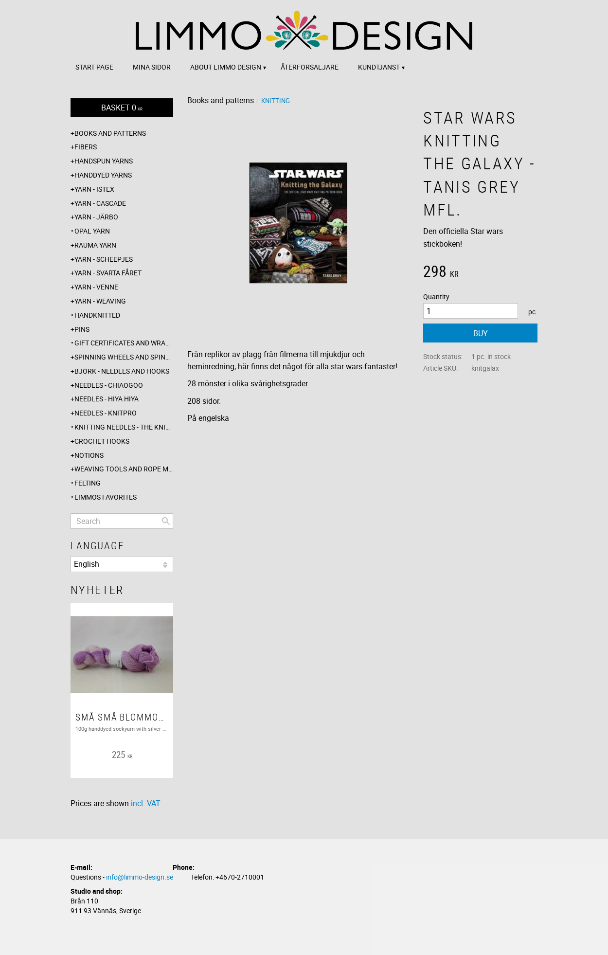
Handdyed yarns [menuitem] (103, 175)
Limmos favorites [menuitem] (105, 497)
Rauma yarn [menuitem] (95, 245)
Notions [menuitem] (89, 455)
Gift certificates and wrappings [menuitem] (123, 342)
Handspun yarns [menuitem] (103, 160)
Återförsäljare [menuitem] (310, 67)
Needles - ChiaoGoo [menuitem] (108, 385)
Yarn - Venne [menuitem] (96, 286)
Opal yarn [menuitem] (92, 230)
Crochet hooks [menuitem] (101, 441)
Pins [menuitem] (81, 329)
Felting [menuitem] (87, 482)
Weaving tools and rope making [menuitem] (123, 468)
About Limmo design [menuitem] (225, 67)
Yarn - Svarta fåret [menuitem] (108, 272)
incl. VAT (146, 803)
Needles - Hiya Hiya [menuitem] (106, 398)
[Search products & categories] (122, 521)
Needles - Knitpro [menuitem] (105, 412)
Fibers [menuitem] (85, 146)
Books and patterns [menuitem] (110, 133)
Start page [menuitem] (94, 67)
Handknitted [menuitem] (97, 315)
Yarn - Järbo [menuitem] (96, 216)
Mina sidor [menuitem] (152, 67)
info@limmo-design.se (139, 877)
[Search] (166, 521)
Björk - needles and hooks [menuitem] (121, 371)
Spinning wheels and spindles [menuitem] (123, 356)
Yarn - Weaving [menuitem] (100, 301)
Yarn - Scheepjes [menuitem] (103, 259)
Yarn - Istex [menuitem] (94, 189)
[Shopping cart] (122, 107)
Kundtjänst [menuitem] (379, 67)
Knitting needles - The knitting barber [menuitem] (123, 427)
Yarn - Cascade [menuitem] (100, 203)
